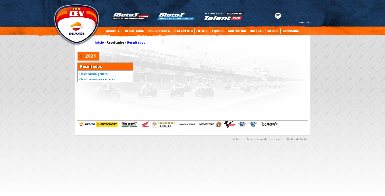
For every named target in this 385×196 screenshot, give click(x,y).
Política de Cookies (297, 139)
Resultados (136, 42)
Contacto (237, 139)
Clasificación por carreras (97, 79)
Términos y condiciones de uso (264, 139)
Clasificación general (93, 74)
